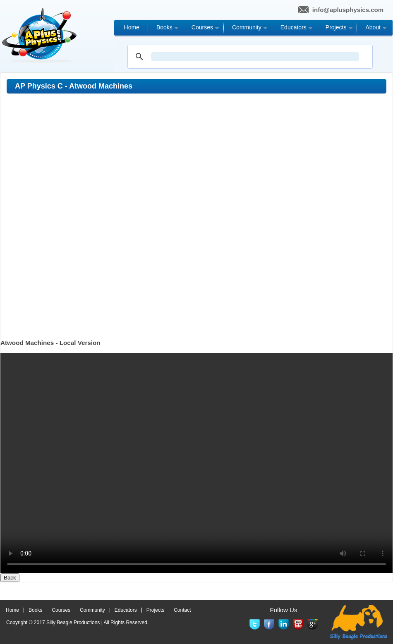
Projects (155, 610)
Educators (126, 610)
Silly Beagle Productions (73, 622)
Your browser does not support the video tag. (196, 463)
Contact (182, 610)
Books (35, 610)
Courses (61, 610)
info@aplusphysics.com (347, 9)
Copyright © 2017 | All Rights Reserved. (77, 622)
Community (92, 610)
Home (12, 610)
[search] (255, 56)
